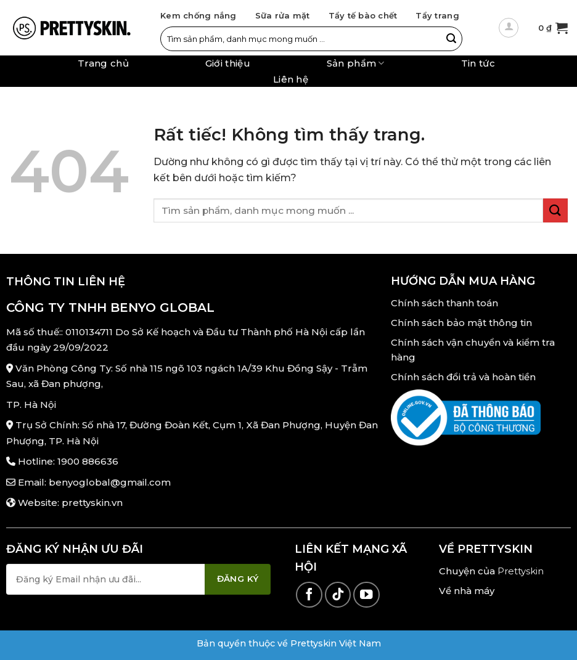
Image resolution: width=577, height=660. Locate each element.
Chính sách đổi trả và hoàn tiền (463, 377)
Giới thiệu (227, 63)
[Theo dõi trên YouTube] (366, 595)
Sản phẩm (356, 63)
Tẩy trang (437, 15)
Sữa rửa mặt (282, 15)
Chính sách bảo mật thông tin (461, 322)
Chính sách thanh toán (444, 303)
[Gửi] (451, 38)
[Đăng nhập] (508, 28)
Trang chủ (103, 63)
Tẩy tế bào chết (363, 15)
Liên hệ (290, 79)
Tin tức (478, 63)
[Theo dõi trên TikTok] (338, 595)
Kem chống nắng (198, 15)
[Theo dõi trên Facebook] (309, 595)
